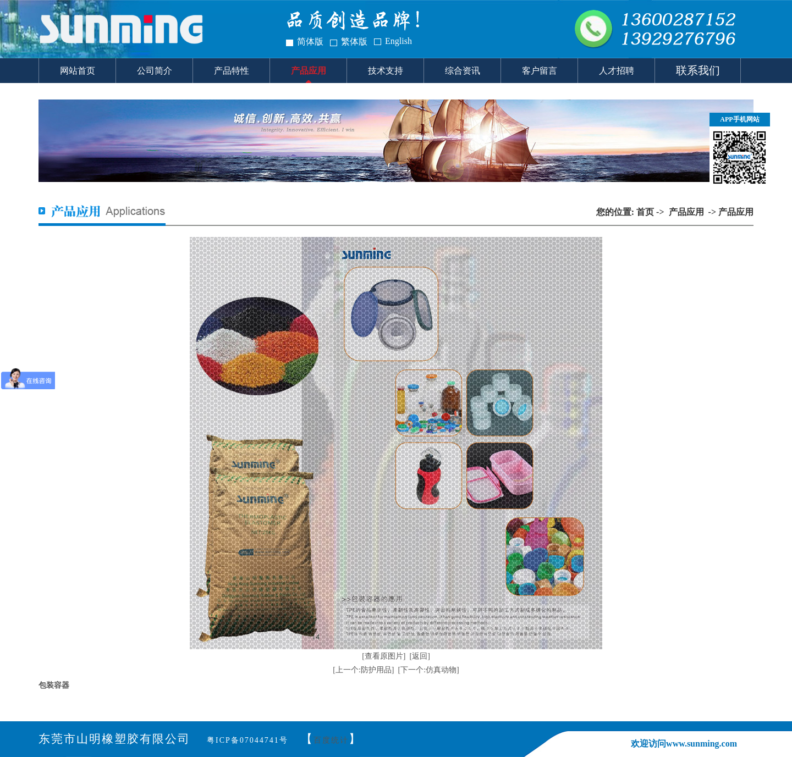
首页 (645, 212)
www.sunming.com (701, 743)
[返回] (420, 656)
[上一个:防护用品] (363, 670)
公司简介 (154, 70)
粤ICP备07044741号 (247, 740)
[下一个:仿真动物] (428, 670)
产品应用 (308, 70)
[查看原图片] (383, 656)
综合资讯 (462, 70)
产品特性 (231, 70)
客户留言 (539, 70)
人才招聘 (616, 70)
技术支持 (385, 70)
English (398, 41)
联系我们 (698, 70)
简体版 (310, 41)
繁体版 (354, 41)
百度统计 (331, 740)
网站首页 (77, 70)
